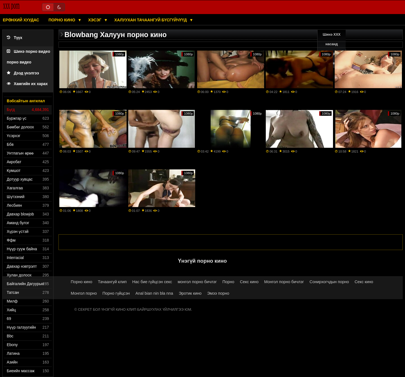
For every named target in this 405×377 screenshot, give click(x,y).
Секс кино (249, 282)
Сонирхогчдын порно (329, 282)
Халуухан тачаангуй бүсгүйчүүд (151, 20)
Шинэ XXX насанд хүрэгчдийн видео (332, 49)
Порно (228, 282)
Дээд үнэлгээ (23, 73)
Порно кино (62, 20)
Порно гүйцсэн (116, 293)
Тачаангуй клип (112, 282)
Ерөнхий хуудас (21, 20)
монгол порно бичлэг (197, 282)
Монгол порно (84, 293)
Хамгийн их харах (27, 84)
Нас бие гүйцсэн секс (152, 282)
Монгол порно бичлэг (284, 282)
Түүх (14, 38)
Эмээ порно (218, 293)
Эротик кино (190, 293)
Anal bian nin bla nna (154, 293)
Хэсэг (95, 20)
